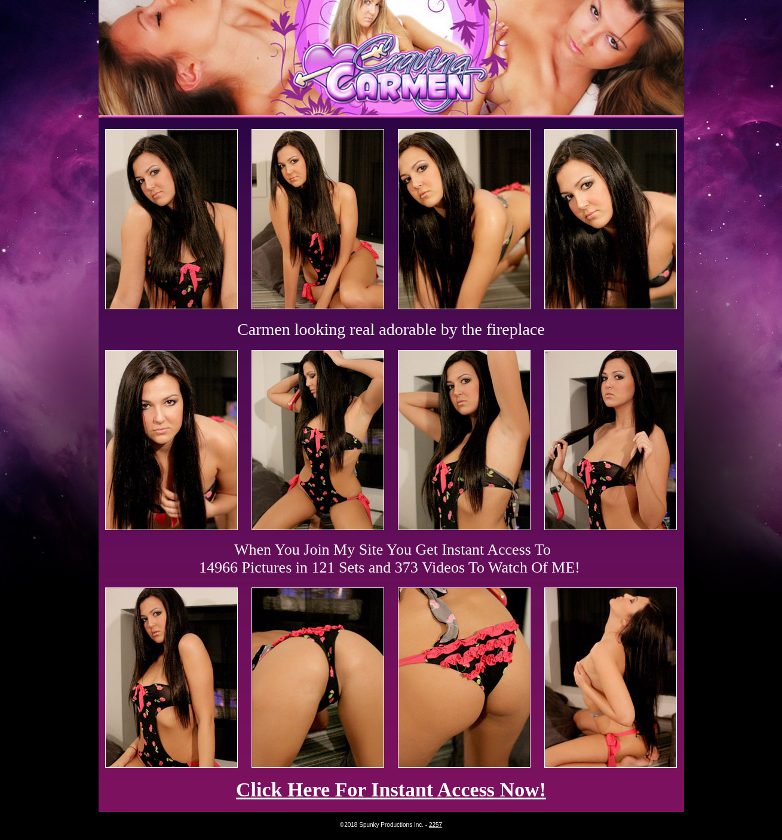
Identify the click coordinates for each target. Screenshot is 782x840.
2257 (435, 824)
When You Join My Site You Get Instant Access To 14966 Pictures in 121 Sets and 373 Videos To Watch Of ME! (389, 558)
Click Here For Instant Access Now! (391, 790)
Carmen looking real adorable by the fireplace (391, 329)
